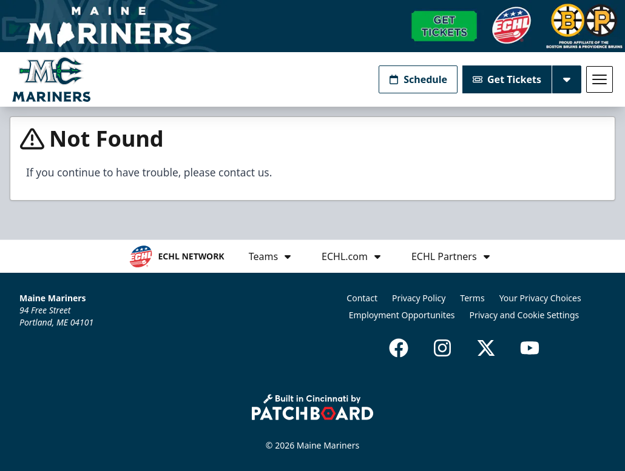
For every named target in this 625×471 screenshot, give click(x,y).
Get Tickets (507, 79)
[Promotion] (312, 26)
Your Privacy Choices (540, 298)
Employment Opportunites (402, 315)
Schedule (418, 79)
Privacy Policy (418, 298)
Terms (472, 298)
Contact (361, 298)
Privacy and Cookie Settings (524, 315)
